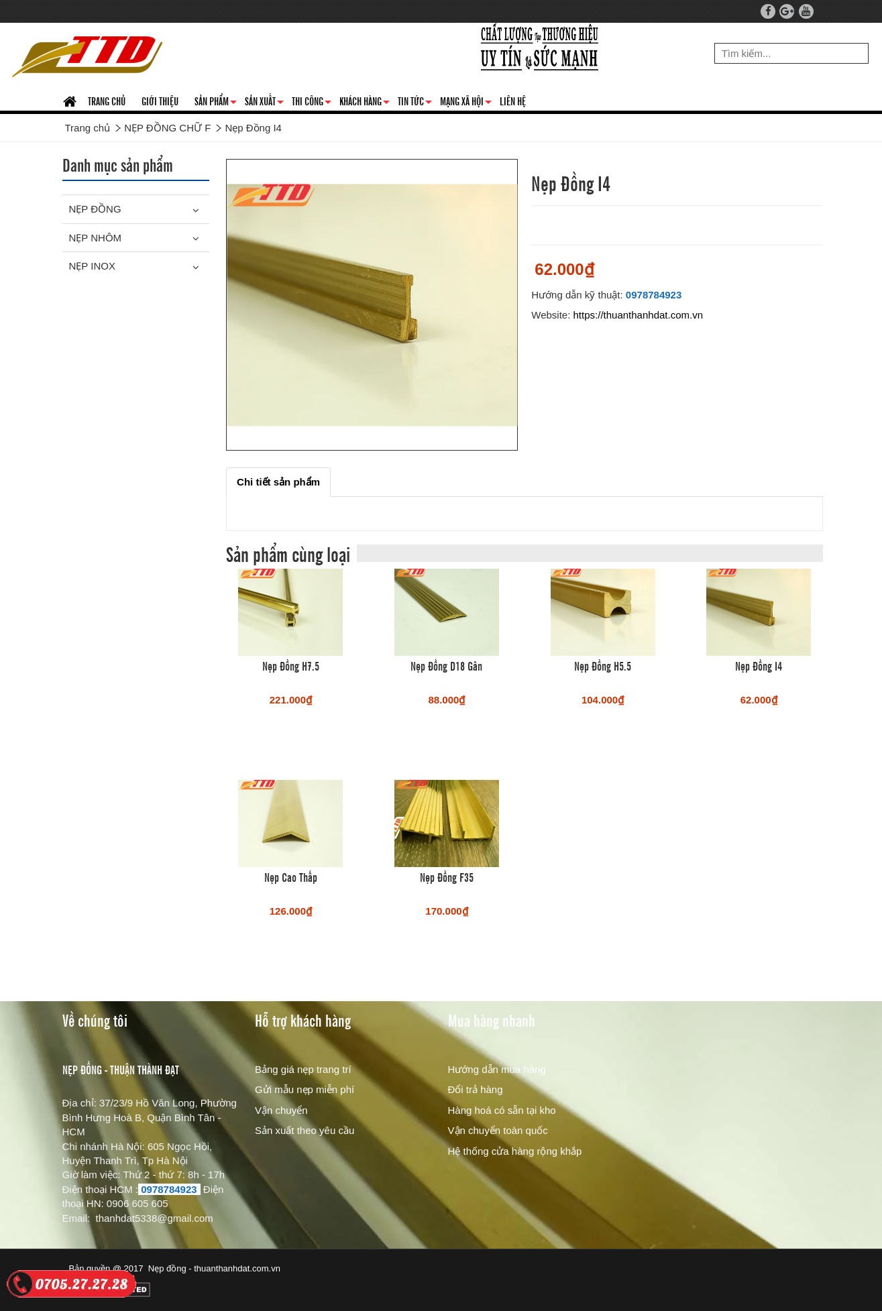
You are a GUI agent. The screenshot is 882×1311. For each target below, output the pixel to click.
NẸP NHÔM (95, 237)
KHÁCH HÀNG (364, 103)
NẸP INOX (92, 266)
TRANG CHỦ (106, 100)
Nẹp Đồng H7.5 (290, 665)
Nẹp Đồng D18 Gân (446, 665)
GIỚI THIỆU (160, 100)
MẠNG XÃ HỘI (466, 103)
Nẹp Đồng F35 (447, 876)
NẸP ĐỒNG (95, 209)
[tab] (278, 481)
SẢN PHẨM (216, 103)
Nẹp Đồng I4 (758, 665)
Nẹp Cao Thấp (290, 876)
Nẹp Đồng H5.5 (602, 665)
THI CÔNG (311, 103)
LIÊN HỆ (513, 100)
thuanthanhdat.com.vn (237, 1268)
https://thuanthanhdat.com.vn (638, 315)
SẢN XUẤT (264, 103)
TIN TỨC (415, 103)
